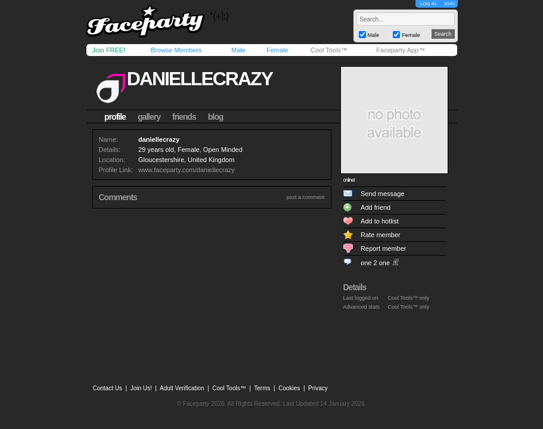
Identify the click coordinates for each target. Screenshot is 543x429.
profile (115, 117)
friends (184, 117)
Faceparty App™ (400, 50)
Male (238, 50)
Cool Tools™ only (409, 298)
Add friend (375, 207)
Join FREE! (109, 50)
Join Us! (141, 388)
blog (216, 117)
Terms (262, 388)
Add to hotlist (380, 221)
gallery (149, 117)
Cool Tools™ (329, 50)
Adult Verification (182, 388)
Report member (383, 248)
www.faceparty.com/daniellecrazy (186, 169)
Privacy (318, 388)
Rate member (381, 234)
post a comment (305, 197)
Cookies (289, 388)
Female (277, 50)
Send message (382, 193)
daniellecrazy (199, 78)
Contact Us (107, 388)
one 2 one (375, 262)
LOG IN (428, 4)
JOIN (448, 4)
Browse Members (176, 50)
